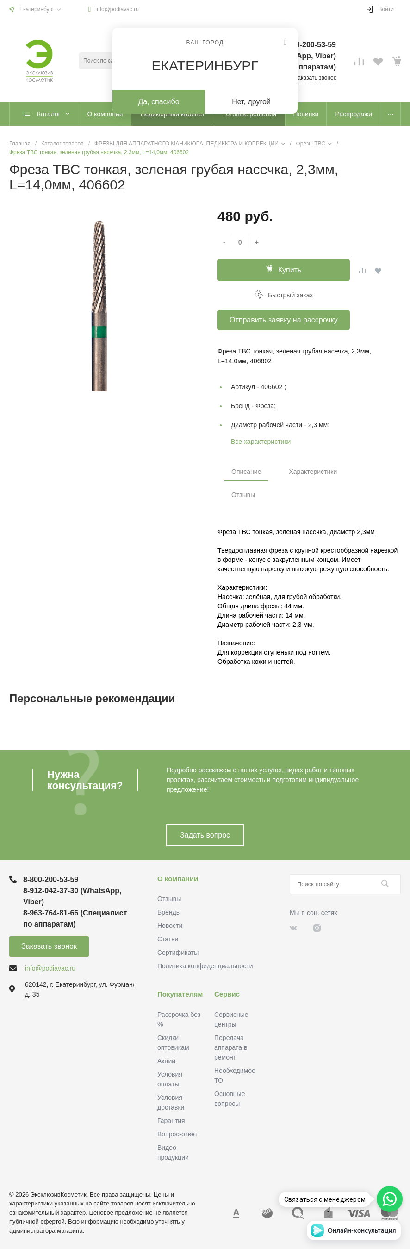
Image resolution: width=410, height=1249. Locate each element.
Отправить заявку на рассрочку (284, 320)
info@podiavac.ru (117, 9)
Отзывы (243, 494)
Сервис (227, 994)
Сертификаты (178, 952)
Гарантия (171, 1120)
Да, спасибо (158, 102)
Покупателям (180, 994)
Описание (246, 471)
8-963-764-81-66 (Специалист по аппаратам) (75, 918)
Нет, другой (251, 102)
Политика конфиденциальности (205, 966)
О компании (177, 879)
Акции (166, 1061)
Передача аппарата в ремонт (230, 1047)
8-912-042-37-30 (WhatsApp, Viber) (72, 896)
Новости (169, 925)
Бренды (169, 912)
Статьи (167, 939)
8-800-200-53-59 (50, 879)
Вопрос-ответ (177, 1134)
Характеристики (313, 471)
